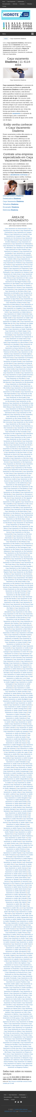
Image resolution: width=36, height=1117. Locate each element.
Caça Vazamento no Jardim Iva (12, 786)
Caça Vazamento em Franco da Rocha (19, 1029)
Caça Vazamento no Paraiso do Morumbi (21, 970)
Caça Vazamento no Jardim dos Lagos (16, 752)
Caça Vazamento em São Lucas (22, 278)
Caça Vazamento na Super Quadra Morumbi (19, 374)
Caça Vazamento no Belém (11, 627)
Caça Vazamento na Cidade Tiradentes (20, 329)
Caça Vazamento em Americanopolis (16, 228)
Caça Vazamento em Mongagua (21, 1039)
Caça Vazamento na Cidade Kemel (16, 319)
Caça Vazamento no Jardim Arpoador (20, 987)
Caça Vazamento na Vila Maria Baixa (16, 511)
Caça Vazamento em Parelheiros (22, 261)
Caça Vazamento (11, 1)
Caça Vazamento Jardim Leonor (17, 790)
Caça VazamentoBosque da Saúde (15, 631)
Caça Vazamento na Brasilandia (21, 306)
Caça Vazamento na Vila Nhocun (18, 528)
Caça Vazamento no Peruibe (18, 1035)
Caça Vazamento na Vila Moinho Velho (16, 517)
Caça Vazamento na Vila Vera (12, 614)
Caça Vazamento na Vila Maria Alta (21, 509)
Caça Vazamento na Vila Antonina (21, 395)
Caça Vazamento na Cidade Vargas (16, 331)
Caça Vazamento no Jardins (19, 957)
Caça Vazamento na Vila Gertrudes (15, 475)
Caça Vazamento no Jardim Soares (18, 923)
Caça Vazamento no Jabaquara (19, 663)
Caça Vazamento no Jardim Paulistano (20, 836)
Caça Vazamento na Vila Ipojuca (22, 494)
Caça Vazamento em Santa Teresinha (20, 371)
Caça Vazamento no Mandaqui (18, 961)
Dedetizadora (21, 1)
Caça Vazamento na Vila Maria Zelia (16, 291)
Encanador (22, 3)
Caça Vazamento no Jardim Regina (21, 858)
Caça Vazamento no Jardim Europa (21, 758)
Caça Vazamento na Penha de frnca (16, 972)
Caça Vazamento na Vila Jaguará (21, 498)
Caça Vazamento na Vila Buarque (16, 409)
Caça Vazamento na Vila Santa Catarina (16, 579)
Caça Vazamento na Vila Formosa (18, 469)
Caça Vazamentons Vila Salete (23, 577)
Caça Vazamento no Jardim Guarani (21, 769)
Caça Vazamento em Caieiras (20, 1054)
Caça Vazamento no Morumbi (20, 966)
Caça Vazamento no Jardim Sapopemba (16, 917)
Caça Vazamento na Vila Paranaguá (16, 547)
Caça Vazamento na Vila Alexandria (22, 382)
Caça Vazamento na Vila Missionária (22, 515)
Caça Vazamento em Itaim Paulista (16, 249)
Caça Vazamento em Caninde (19, 234)
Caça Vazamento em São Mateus (16, 280)
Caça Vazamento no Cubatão (23, 1061)
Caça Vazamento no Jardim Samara (16, 868)
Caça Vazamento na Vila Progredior (21, 566)
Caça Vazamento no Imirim (11, 661)
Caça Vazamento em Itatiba (20, 1065)
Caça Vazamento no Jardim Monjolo (16, 813)
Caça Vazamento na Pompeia (23, 357)
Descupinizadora (6, 3)
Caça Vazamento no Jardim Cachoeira (20, 705)
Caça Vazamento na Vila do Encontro (22, 450)
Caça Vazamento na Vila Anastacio (15, 390)
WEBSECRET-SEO (10, 1111)
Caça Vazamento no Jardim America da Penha (18, 674)
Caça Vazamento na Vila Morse (16, 524)
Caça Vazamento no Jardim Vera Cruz (16, 946)
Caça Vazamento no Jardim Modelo (21, 811)
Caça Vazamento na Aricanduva (21, 300)
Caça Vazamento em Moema (12, 257)
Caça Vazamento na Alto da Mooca (15, 617)
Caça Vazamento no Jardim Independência (16, 779)
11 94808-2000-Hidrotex (20, 1109)
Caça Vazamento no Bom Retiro (21, 629)
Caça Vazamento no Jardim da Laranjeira (16, 731)
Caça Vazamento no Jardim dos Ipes (22, 750)
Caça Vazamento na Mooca (17, 346)
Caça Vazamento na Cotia (18, 1012)
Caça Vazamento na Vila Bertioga (22, 407)
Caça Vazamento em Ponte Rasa (16, 359)
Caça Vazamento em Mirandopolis (20, 255)
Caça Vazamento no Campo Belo (21, 640)
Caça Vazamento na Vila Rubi (12, 576)
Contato (4, 6)
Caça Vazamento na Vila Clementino (20, 429)
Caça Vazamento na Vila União (21, 612)
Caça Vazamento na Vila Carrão (22, 422)
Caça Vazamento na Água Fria (22, 295)
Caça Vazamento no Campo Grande (16, 642)
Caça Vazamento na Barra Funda (16, 302)
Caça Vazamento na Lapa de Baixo (18, 342)
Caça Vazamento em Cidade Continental (16, 314)
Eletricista (15, 3)
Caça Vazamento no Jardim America (21, 672)
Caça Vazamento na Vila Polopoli (16, 560)
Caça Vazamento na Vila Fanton (15, 989)
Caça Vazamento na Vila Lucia (23, 503)
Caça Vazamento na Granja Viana (16, 338)
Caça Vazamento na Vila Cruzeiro (21, 437)
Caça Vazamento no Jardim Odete (18, 822)
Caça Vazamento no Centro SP (19, 651)
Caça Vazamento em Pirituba (18, 724)
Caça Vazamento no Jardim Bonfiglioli (16, 699)
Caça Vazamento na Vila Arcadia (16, 397)
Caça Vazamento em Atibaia (12, 1031)
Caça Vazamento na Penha (11, 355)
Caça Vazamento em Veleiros (23, 289)
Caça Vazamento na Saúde (11, 373)
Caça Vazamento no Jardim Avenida (16, 691)
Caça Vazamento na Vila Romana (21, 574)
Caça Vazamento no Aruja (20, 1004)
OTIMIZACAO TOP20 (25, 1111)
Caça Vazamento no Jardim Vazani (21, 944)
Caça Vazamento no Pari (20, 885)
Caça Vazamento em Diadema (19, 993)
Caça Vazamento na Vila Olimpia (16, 541)
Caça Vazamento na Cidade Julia (23, 318)
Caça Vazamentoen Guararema (18, 1023)
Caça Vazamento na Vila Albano (16, 378)
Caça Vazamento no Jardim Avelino (21, 689)
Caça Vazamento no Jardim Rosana (20, 866)
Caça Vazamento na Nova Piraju (18, 980)
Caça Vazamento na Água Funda (16, 297)
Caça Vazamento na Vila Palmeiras (21, 545)
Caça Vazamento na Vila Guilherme (20, 481)
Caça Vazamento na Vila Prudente (16, 568)
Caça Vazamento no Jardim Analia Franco (15, 676)
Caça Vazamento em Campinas (19, 1016)
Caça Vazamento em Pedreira (12, 262)
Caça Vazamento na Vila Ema (19, 458)
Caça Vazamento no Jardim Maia (21, 796)
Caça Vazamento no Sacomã (18, 881)
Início (3, 1)
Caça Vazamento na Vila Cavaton (16, 424)
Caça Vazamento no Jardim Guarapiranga (15, 771)
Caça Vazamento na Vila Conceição (16, 431)
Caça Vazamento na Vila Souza (19, 604)
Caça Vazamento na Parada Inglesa (21, 354)
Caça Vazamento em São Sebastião (16, 1040)
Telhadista (29, 3)
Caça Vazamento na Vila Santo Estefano (21, 587)
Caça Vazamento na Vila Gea (22, 473)
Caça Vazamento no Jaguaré (18, 667)
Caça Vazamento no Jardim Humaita (20, 777)
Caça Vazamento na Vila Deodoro (16, 447)
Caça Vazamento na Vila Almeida (16, 384)
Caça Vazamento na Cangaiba (12, 308)
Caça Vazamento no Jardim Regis (16, 860)
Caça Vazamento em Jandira (18, 1046)
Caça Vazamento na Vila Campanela (21, 414)
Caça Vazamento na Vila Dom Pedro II (16, 452)
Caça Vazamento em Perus (20, 264)
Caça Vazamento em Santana (20, 272)
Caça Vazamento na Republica (12, 367)
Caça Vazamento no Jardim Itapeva (21, 784)
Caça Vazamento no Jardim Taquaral (20, 930)
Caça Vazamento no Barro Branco (21, 625)
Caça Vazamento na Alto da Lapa (22, 615)
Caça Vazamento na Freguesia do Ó (22, 336)
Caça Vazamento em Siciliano (22, 285)
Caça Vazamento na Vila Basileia (19, 403)
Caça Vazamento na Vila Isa (11, 496)
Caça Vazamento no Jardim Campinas (15, 707)
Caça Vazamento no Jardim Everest (16, 760)
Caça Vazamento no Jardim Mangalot (16, 798)
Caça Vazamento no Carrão (20, 648)
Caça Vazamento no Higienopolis (18, 655)
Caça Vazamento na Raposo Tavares (21, 365)
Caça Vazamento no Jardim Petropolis (16, 847)
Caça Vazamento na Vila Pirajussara (22, 558)
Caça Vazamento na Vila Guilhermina (16, 483)
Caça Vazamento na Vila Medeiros (17, 488)
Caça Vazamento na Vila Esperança (20, 462)
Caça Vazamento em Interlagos (12, 245)
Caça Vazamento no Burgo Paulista (15, 636)
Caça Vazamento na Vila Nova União (20, 540)
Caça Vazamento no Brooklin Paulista (20, 634)
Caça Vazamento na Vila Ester (12, 464)
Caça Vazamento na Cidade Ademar (20, 312)
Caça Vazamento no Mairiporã (19, 1058)
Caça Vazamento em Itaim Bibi (22, 247)
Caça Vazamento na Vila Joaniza (16, 500)
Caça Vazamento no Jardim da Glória (21, 729)
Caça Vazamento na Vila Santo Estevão (16, 589)
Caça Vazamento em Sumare (12, 287)
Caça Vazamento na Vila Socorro (18, 600)
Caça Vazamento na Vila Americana (21, 388)
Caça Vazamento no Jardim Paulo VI (16, 837)
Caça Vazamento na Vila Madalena (15, 505)
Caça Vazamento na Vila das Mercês (21, 445)
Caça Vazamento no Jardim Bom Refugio (20, 697)
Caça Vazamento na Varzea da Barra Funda (18, 376)
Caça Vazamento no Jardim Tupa (18, 938)
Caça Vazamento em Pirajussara (18, 268)
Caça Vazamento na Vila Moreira (23, 522)
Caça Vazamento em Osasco (19, 1001)
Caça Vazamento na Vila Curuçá (16, 439)
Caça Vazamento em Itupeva (12, 1063)
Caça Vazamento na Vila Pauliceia (21, 551)
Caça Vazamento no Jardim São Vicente (21, 915)
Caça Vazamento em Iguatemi (22, 659)
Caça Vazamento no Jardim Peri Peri (22, 845)
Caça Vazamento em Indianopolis (22, 244)
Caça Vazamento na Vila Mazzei (16, 416)
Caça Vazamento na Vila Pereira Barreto (16, 553)
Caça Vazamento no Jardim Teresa (15, 932)
